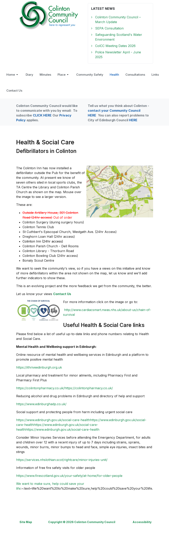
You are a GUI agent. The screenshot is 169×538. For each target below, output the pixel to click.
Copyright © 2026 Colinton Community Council (81, 522)
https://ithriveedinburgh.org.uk (39, 367)
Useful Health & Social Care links (104, 325)
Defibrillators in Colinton (46, 151)
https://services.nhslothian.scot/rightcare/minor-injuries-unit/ (61, 460)
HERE (133, 120)
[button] (12, 75)
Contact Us (62, 294)
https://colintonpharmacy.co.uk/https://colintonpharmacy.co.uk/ (64, 388)
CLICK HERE (42, 115)
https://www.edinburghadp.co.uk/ (41, 404)
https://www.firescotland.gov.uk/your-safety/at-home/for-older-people (69, 476)
